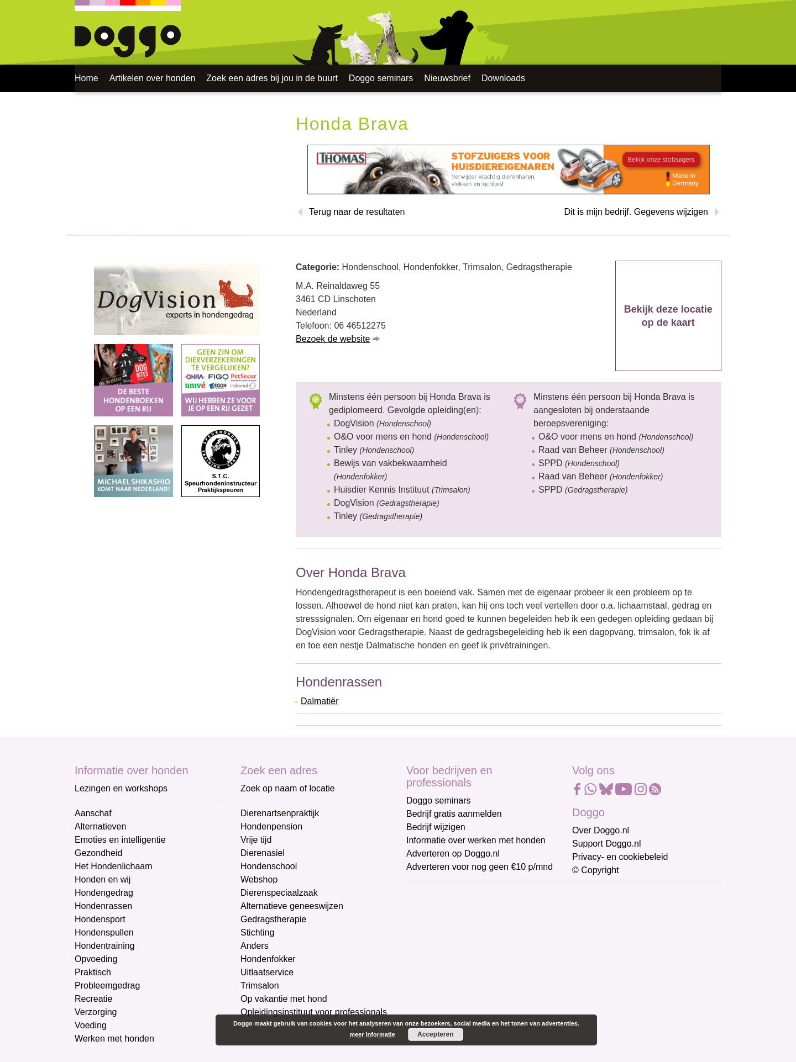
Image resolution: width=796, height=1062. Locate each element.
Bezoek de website (333, 339)
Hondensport (100, 919)
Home (86, 78)
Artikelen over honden (152, 78)
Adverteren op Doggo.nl (453, 853)
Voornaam (427, 933)
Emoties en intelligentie (120, 839)
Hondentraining (105, 945)
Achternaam (430, 969)
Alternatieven (100, 826)
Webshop (258, 879)
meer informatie (372, 1034)
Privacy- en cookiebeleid (620, 857)
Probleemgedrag (107, 985)
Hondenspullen (104, 932)
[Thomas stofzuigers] (508, 169)
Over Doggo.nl (600, 830)
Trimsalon (259, 985)
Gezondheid (98, 853)
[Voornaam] (485, 950)
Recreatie (93, 998)
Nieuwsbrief (447, 78)
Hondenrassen (103, 906)
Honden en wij (102, 879)
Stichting (257, 932)
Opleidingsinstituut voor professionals (313, 1012)
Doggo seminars (381, 78)
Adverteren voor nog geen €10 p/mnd (479, 866)
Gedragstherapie (273, 919)
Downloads (503, 78)
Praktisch (93, 972)
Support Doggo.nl (606, 843)
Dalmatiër (319, 701)
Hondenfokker (268, 959)
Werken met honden (114, 1038)
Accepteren (435, 1034)
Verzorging (96, 1012)
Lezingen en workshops (121, 788)
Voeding (91, 1025)
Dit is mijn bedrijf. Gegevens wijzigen (636, 211)
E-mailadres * (434, 896)
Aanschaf (93, 813)
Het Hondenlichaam (114, 866)
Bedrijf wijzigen (435, 827)
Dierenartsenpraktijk (279, 813)
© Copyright (595, 870)
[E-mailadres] (485, 913)
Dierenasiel (262, 853)
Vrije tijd (255, 839)
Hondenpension (271, 826)
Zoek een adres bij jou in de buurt (271, 78)
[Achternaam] (485, 986)
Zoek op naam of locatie (287, 788)
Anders (254, 945)
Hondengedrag (104, 892)
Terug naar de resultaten (357, 211)
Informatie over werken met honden (476, 840)
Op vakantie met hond (283, 998)
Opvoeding (96, 959)
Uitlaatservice (267, 972)
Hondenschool (268, 866)
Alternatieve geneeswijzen (291, 906)
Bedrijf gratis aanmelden (454, 813)
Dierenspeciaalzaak (279, 892)
